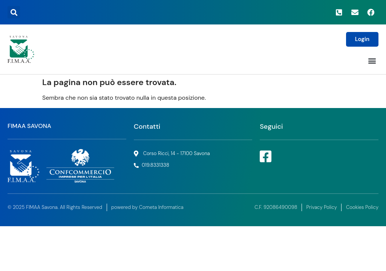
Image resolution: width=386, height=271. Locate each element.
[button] (14, 12)
